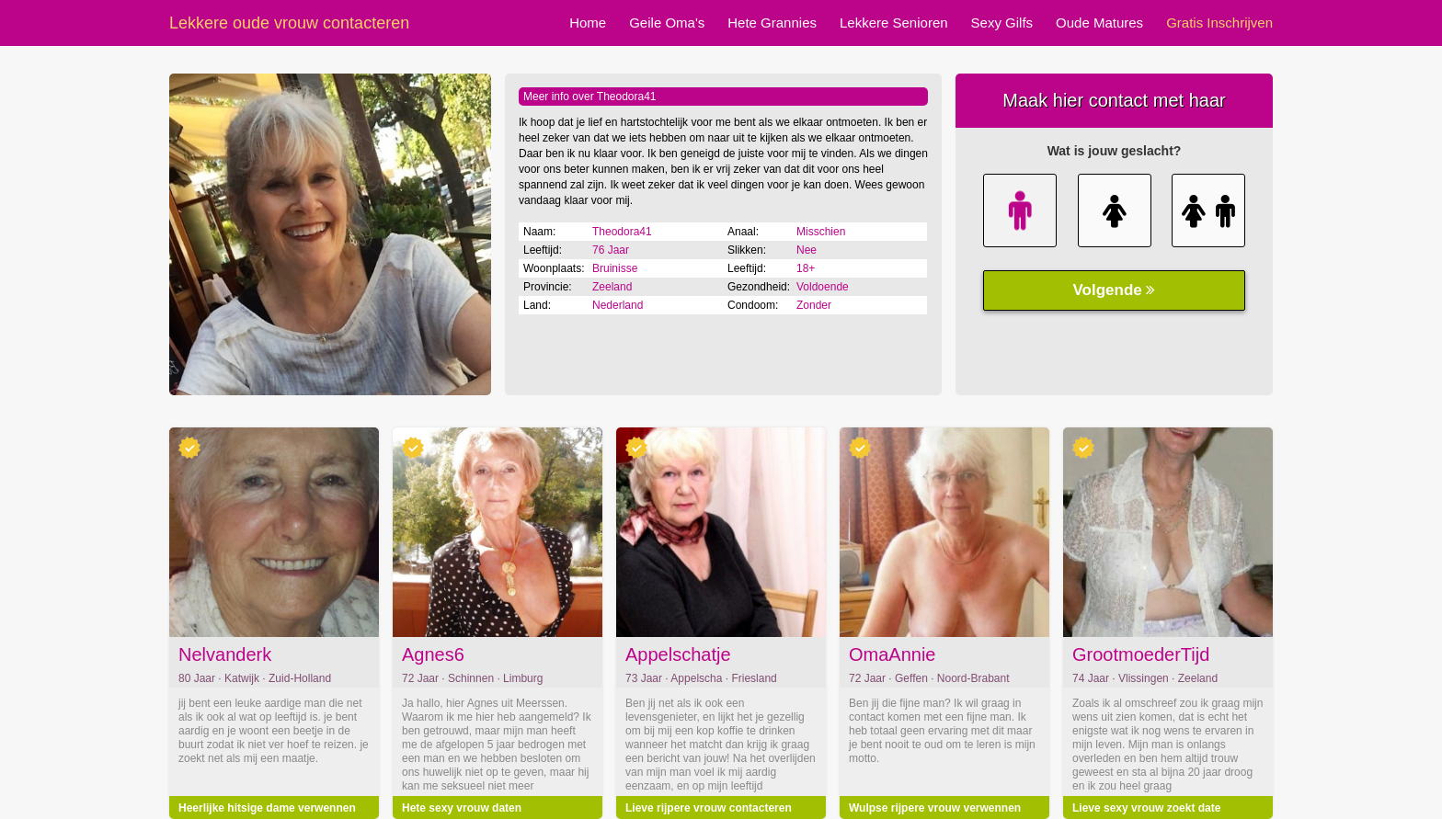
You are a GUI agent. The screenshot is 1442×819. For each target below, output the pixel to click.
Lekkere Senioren (894, 22)
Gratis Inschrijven (1219, 22)
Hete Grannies (772, 22)
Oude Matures (1099, 22)
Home (587, 22)
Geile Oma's (666, 22)
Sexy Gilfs (1002, 22)
